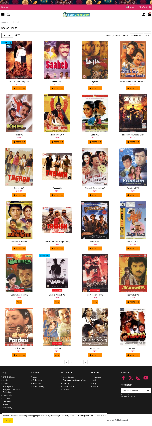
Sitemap (4, 7)
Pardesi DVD (19, 348)
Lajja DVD (95, 81)
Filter (7, 35)
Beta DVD (95, 134)
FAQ (94, 380)
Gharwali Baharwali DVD (95, 188)
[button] (3, 14)
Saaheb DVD (57, 81)
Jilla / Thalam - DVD (95, 295)
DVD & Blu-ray (9, 377)
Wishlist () (145, 7)
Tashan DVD (19, 188)
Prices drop (7, 398)
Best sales (7, 401)
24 (147, 35)
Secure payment (69, 386)
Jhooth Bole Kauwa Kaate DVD (133, 81)
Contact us (96, 377)
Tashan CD (57, 188)
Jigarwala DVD (133, 295)
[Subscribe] (148, 390)
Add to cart (19, 88)
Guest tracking (38, 386)
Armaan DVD (95, 348)
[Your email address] (133, 390)
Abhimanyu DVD (57, 134)
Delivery (66, 383)
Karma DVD (133, 348)
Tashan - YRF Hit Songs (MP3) (57, 241)
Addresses (37, 383)
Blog (94, 383)
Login (35, 377)
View (19, 302)
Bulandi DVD (57, 348)
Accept (8, 420)
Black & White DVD (57, 295)
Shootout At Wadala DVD (133, 134)
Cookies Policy (100, 415)
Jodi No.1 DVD (133, 241)
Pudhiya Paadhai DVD (19, 295)
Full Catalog (7, 407)
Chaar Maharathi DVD (19, 241)
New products (8, 395)
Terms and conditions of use (74, 380)
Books (5, 383)
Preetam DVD (133, 188)
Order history (38, 380)
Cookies (66, 389)
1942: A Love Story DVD (19, 81)
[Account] (144, 14)
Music (5, 380)
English (131, 7)
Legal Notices (68, 377)
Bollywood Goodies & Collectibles (12, 390)
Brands (6, 404)
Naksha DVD (95, 241)
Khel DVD (19, 134)
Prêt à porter (8, 386)
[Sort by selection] (136, 35)
